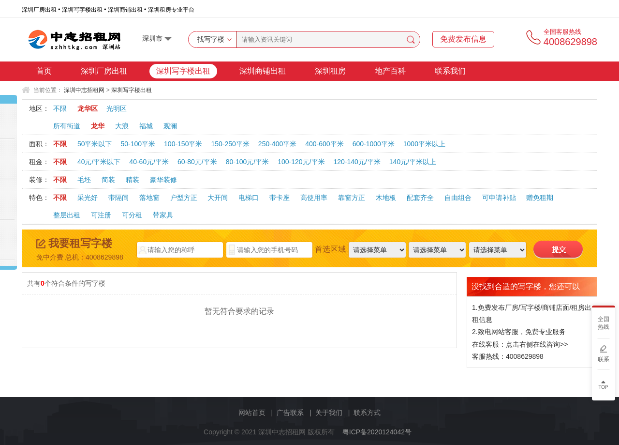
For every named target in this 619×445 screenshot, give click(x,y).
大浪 (122, 126)
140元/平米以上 (412, 162)
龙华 (97, 126)
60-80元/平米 (197, 162)
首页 (44, 71)
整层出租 (66, 215)
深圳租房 (330, 71)
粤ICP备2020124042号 (377, 432)
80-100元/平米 (247, 162)
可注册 (101, 215)
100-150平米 (183, 144)
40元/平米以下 (98, 162)
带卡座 (279, 197)
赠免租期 (539, 197)
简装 (108, 180)
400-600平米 (324, 144)
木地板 (386, 197)
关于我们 (328, 412)
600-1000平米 (374, 144)
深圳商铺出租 (262, 71)
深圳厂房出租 (104, 71)
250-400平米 (277, 144)
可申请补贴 (499, 197)
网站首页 (251, 412)
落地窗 (149, 197)
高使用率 (313, 197)
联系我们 (450, 71)
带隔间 (118, 197)
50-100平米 (137, 144)
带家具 (163, 215)
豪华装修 (163, 180)
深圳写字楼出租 (183, 71)
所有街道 (66, 126)
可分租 (132, 215)
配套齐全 (420, 197)
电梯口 (248, 197)
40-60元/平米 (149, 162)
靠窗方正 (351, 197)
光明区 (116, 108)
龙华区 (87, 108)
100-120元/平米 (301, 162)
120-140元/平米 (357, 162)
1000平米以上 (424, 144)
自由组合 (458, 197)
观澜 (170, 126)
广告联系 (290, 412)
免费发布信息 (463, 39)
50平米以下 (94, 144)
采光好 (87, 197)
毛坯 (84, 180)
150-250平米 (230, 144)
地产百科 (390, 71)
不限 (60, 108)
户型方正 (183, 197)
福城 (146, 126)
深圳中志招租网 (84, 90)
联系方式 (367, 412)
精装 (132, 180)
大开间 (217, 197)
